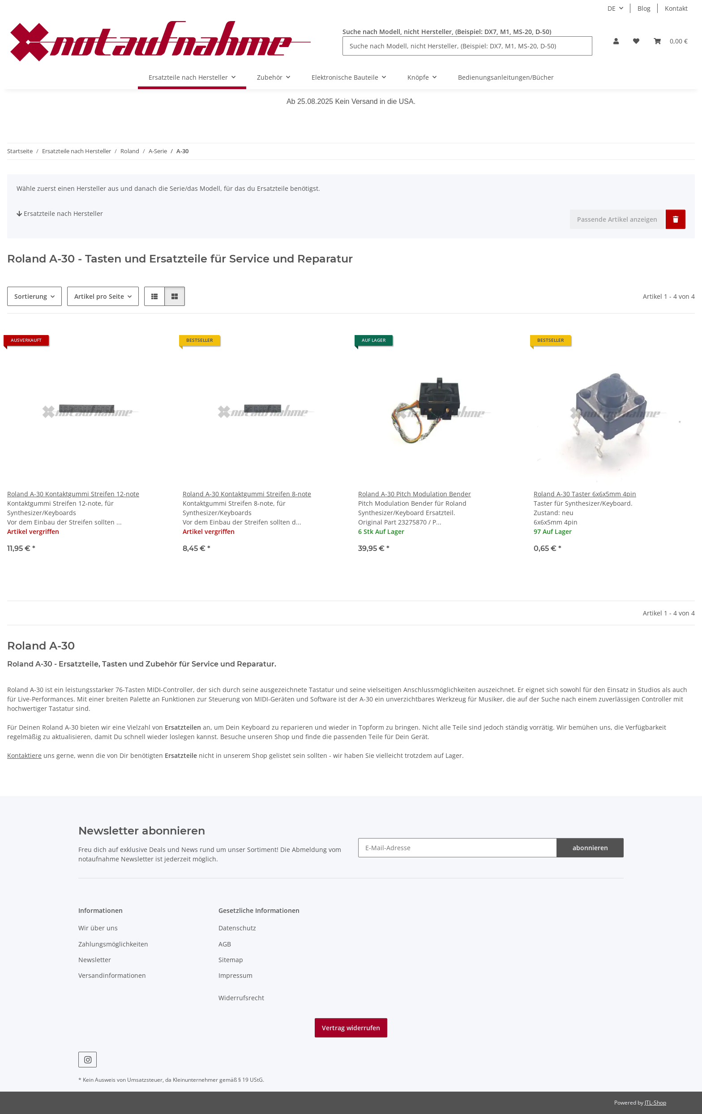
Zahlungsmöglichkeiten (113, 944)
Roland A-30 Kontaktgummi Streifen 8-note (247, 494)
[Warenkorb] (670, 41)
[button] (616, 41)
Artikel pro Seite (99, 296)
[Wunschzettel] (636, 41)
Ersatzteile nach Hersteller (60, 213)
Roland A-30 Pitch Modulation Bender (414, 494)
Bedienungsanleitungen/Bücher (506, 77)
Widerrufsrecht (241, 998)
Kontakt (676, 8)
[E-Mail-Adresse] (457, 847)
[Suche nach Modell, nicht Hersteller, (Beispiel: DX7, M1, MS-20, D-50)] (467, 46)
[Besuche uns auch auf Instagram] (87, 1059)
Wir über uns (98, 928)
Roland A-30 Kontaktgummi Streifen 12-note (73, 494)
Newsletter (94, 959)
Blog (644, 8)
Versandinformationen (112, 975)
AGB (224, 944)
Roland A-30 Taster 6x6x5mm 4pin (585, 494)
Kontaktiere (24, 755)
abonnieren (590, 847)
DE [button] (612, 8)
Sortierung (30, 296)
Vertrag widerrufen (351, 1028)
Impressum (235, 975)
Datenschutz (237, 928)
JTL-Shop (655, 1102)
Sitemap (230, 959)
